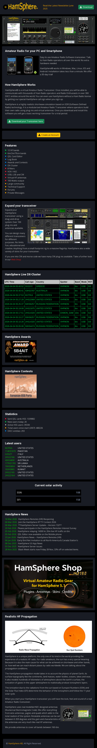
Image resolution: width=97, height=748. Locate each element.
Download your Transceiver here (26, 121)
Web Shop (16, 259)
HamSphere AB (15, 743)
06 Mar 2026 (31, 522)
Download (86, 7)
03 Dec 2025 (24, 546)
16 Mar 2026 (30, 519)
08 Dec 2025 (24, 543)
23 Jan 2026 (33, 537)
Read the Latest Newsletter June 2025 (58, 7)
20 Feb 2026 (41, 528)
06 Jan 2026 (42, 540)
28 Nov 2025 (42, 549)
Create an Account (48, 135)
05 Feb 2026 (38, 531)
